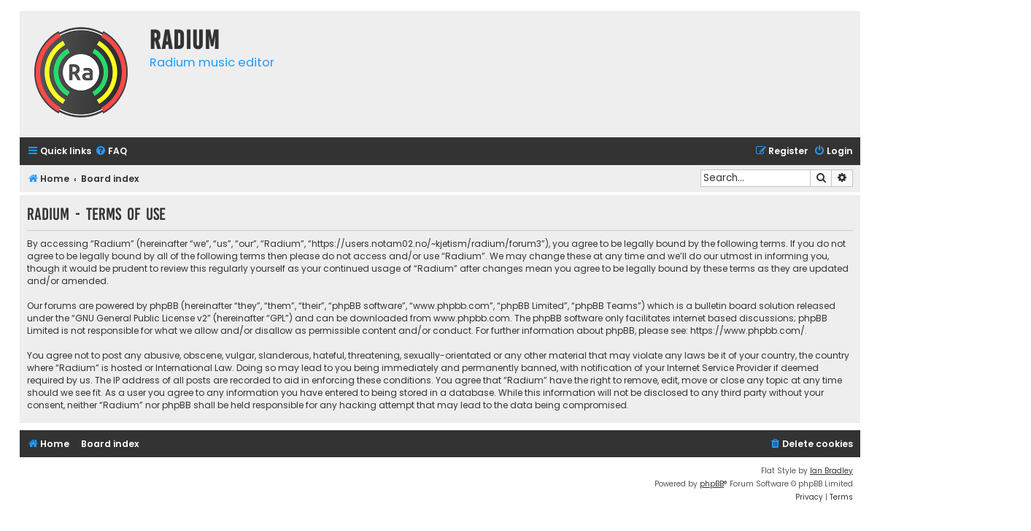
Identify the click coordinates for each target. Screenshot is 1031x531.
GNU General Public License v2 (141, 318)
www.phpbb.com (471, 318)
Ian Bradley (831, 470)
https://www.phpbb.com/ (747, 330)
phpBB (712, 483)
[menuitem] (111, 151)
